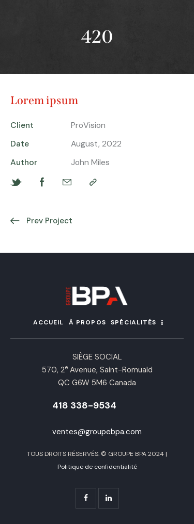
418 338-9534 (84, 405)
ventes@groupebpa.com (97, 432)
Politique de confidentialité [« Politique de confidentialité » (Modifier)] (97, 467)
